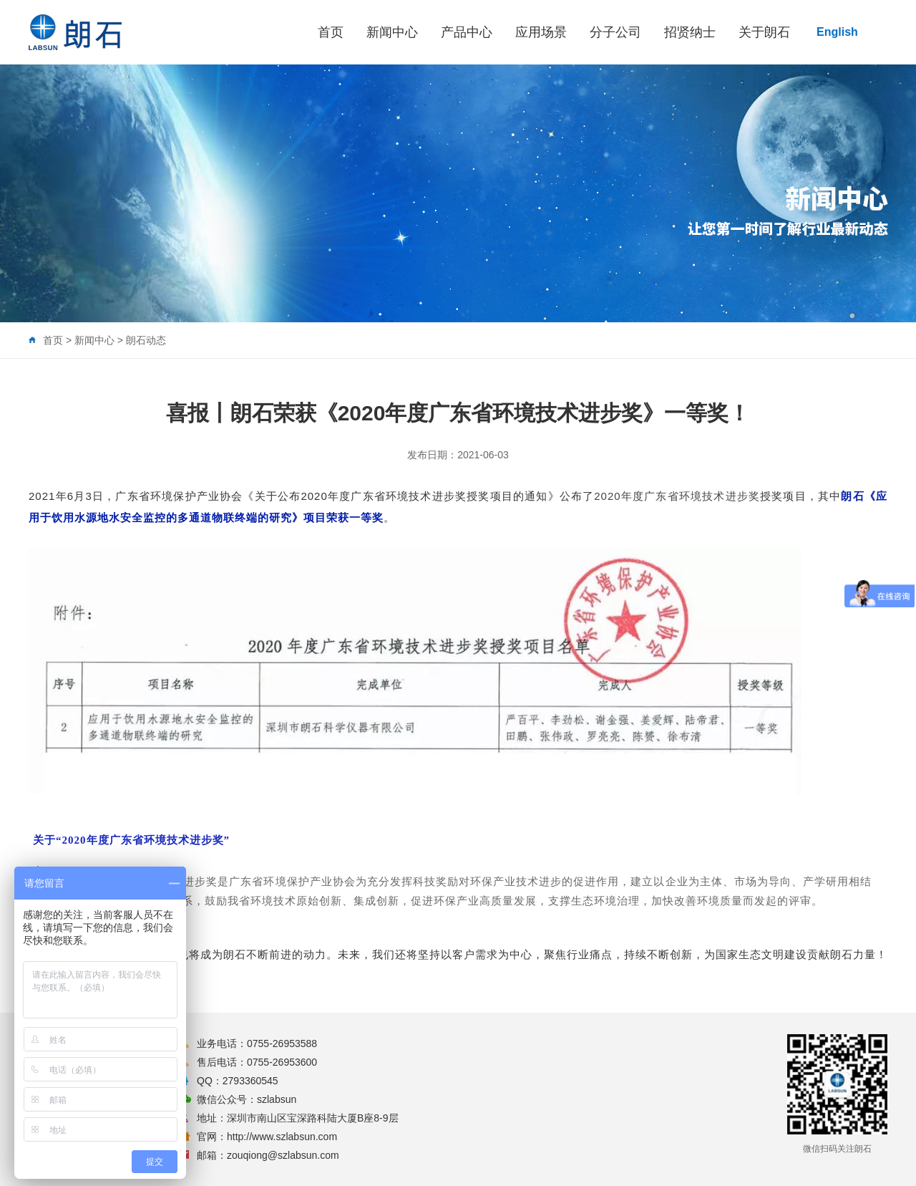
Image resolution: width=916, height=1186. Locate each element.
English (837, 32)
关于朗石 (764, 32)
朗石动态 (146, 340)
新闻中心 (392, 32)
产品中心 (466, 32)
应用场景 (541, 32)
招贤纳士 (690, 32)
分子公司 (615, 32)
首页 (331, 32)
